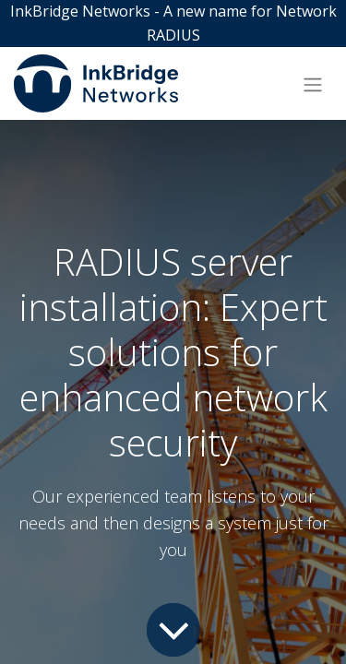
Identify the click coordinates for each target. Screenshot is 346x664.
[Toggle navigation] (312, 84)
